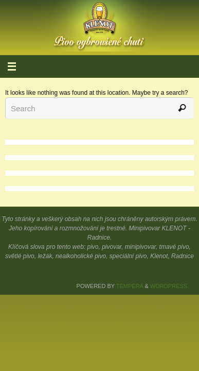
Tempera (129, 286)
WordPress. (169, 286)
